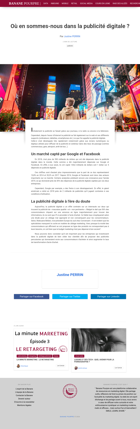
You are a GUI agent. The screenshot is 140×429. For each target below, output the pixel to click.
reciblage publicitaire (45, 356)
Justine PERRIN (72, 36)
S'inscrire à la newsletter (24, 402)
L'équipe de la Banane (24, 392)
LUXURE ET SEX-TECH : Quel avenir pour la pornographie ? (94, 361)
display (56, 356)
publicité (70, 46)
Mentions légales (24, 405)
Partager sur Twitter (70, 296)
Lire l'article (60, 366)
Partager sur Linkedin (108, 296)
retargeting (32, 356)
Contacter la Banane (24, 395)
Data (45, 3)
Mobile (65, 3)
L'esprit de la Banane (24, 389)
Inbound (55, 3)
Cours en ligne (102, 3)
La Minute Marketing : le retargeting (35, 360)
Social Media (86, 3)
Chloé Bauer (24, 366)
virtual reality (79, 356)
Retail (74, 3)
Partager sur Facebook (31, 296)
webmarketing (22, 356)
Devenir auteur (24, 399)
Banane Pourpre (67, 417)
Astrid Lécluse (82, 368)
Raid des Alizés (120, 3)
